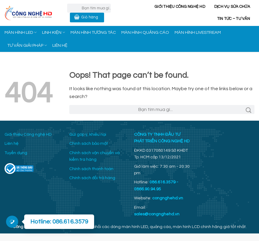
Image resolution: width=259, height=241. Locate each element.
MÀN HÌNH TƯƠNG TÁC (93, 32)
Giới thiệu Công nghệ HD (180, 7)
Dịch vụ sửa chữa (232, 7)
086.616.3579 (162, 182)
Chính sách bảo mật (88, 143)
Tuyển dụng (16, 153)
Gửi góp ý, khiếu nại (87, 134)
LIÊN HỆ (59, 45)
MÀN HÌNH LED (21, 32)
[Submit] (248, 109)
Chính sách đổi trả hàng (92, 178)
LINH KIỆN (53, 32)
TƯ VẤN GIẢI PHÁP (27, 45)
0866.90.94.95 (147, 189)
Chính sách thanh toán (91, 169)
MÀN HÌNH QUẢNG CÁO (145, 32)
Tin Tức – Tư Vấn (233, 19)
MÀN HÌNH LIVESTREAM (198, 32)
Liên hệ (11, 143)
